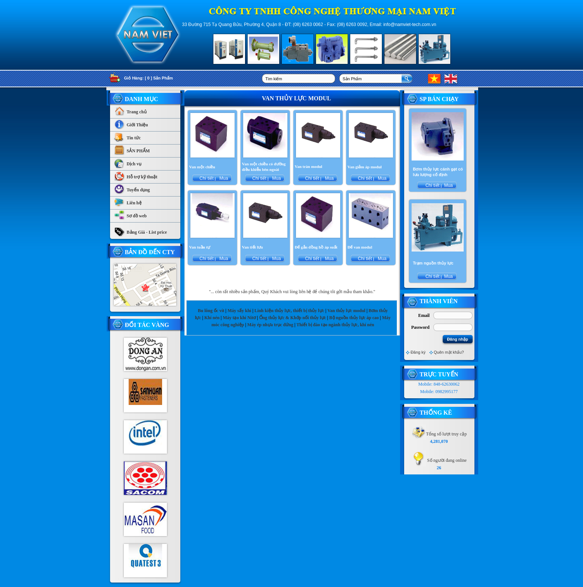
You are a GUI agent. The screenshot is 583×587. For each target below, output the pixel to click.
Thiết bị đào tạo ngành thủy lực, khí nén (335, 324)
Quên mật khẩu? (449, 352)
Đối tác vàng (147, 325)
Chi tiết (206, 178)
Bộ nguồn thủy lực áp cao (354, 317)
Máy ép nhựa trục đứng (270, 324)
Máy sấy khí (239, 310)
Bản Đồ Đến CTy (150, 252)
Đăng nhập (457, 339)
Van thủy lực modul (346, 310)
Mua (223, 178)
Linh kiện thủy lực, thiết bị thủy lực (289, 310)
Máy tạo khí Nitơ (240, 317)
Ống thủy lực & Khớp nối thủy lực (292, 317)
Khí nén (211, 317)
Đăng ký (417, 352)
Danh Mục (141, 99)
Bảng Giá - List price (140, 230)
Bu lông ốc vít (211, 310)
